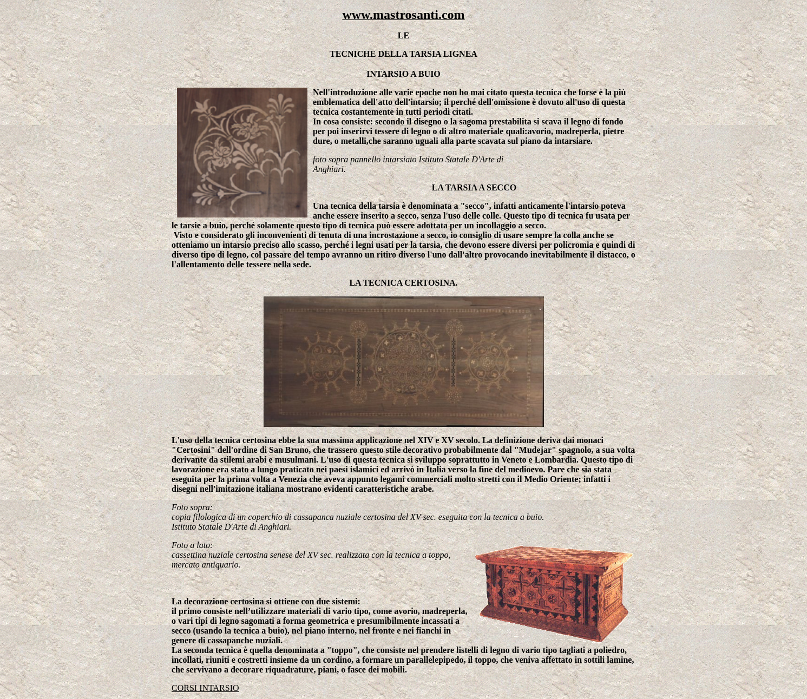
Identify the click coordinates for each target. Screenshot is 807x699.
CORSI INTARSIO (205, 688)
